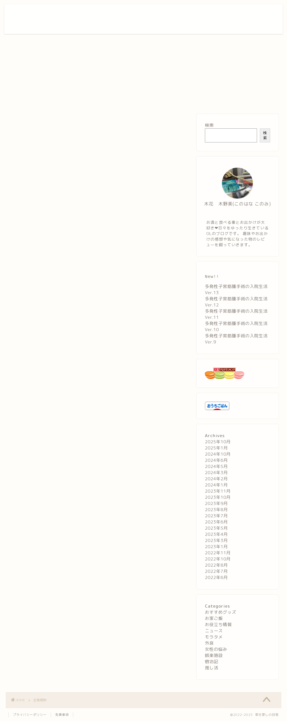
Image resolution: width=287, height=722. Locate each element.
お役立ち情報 (219, 13)
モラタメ (214, 637)
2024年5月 (216, 467)
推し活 (211, 668)
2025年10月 (218, 442)
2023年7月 (216, 516)
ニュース (214, 631)
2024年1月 (216, 485)
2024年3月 (216, 473)
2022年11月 (218, 553)
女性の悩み (216, 650)
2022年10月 (218, 559)
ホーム (113, 13)
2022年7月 (216, 572)
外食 (154, 13)
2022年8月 (216, 566)
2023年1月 (216, 547)
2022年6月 (216, 578)
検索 (209, 125)
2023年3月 (216, 541)
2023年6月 (216, 522)
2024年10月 (218, 455)
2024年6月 (216, 461)
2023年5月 (216, 529)
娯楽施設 (173, 13)
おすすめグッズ (220, 613)
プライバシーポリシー (30, 715)
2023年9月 (216, 504)
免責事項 (62, 715)
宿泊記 (194, 13)
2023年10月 (218, 498)
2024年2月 (216, 479)
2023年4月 (216, 535)
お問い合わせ (249, 13)
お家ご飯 (134, 13)
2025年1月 (216, 448)
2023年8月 (216, 510)
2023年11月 (218, 492)
